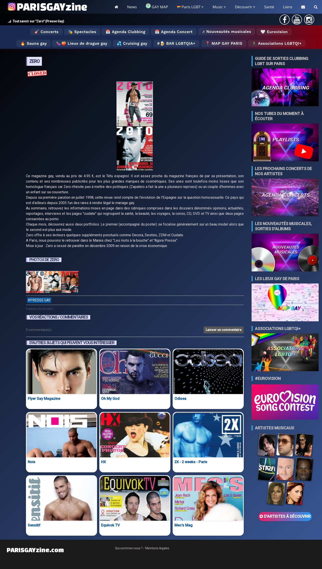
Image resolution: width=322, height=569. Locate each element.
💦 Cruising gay (132, 43)
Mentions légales (157, 548)
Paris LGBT (189, 6)
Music (217, 6)
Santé (269, 6)
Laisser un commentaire (224, 330)
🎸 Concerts (46, 32)
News (132, 6)
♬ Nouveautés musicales (226, 31)
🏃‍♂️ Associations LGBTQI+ (277, 43)
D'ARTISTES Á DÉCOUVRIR (285, 516)
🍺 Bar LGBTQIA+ (177, 43)
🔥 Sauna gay (33, 43)
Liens (287, 6)
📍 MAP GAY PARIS (223, 43)
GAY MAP (157, 6)
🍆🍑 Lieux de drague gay (81, 43)
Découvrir (243, 6)
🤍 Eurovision (274, 32)
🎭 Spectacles (82, 32)
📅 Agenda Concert (174, 32)
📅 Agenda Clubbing (125, 32)
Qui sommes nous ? (129, 548)
